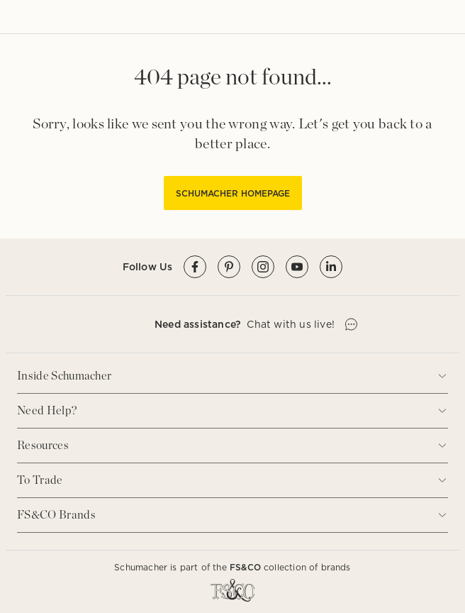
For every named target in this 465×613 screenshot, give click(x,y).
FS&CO (245, 567)
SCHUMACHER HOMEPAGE (233, 193)
